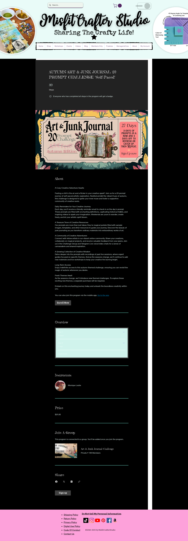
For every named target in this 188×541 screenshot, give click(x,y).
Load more (62, 354)
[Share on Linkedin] (71, 481)
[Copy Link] (79, 481)
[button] (118, 6)
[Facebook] (109, 520)
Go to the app (103, 295)
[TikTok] (85, 520)
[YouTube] (97, 520)
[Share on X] (64, 481)
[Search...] (65, 5)
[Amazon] (114, 520)
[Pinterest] (103, 520)
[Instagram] (91, 520)
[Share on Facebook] (56, 481)
